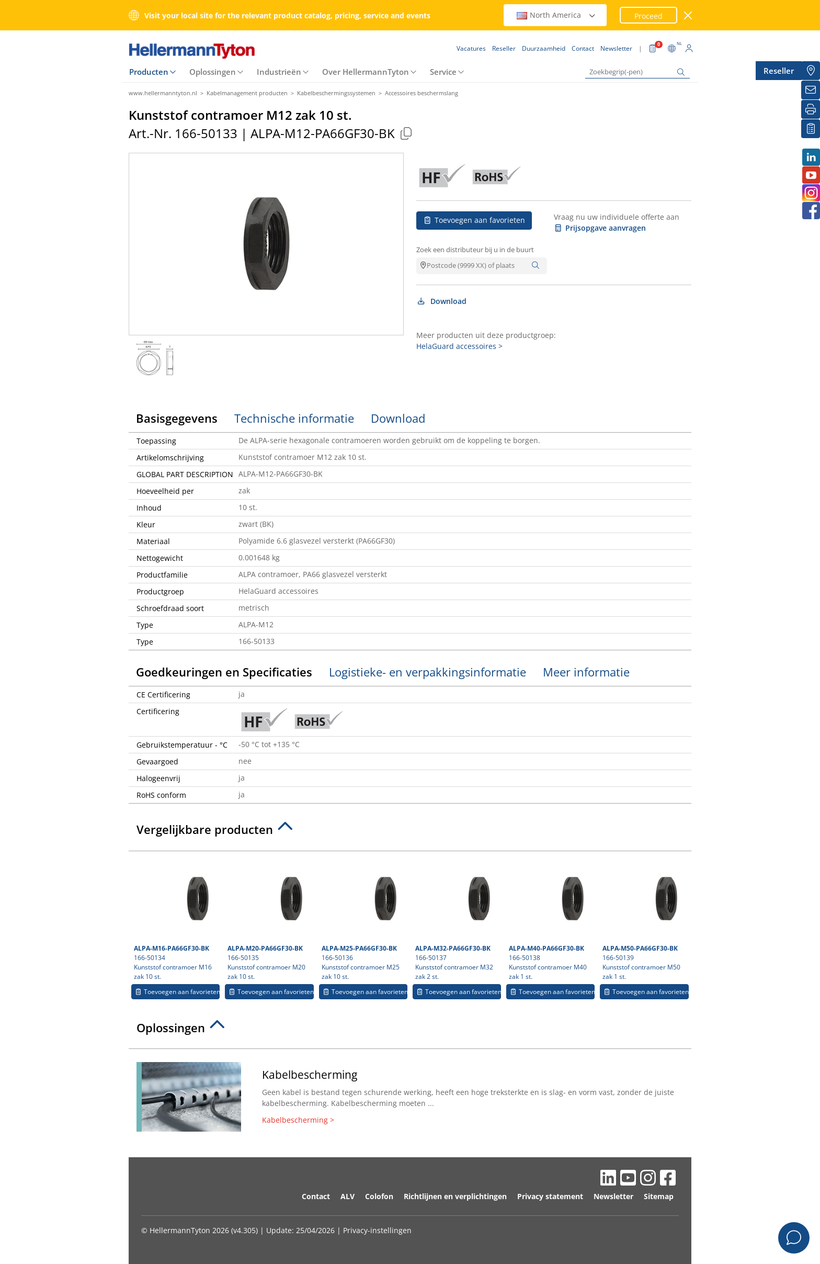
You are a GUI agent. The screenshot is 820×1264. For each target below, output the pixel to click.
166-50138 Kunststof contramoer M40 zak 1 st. (552, 918)
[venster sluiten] (688, 15)
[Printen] (810, 109)
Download (441, 301)
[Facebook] (810, 210)
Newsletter (613, 1196)
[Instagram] (810, 192)
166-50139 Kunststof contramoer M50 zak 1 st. (645, 918)
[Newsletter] (810, 90)
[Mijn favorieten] (810, 128)
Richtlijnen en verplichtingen (455, 1196)
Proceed (648, 16)
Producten (148, 71)
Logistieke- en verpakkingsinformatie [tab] (427, 672)
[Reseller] (810, 70)
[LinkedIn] (810, 157)
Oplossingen (212, 71)
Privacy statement (550, 1196)
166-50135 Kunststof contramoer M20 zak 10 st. (270, 918)
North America (556, 15)
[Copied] (406, 133)
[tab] (410, 832)
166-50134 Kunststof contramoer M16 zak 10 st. (177, 918)
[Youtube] (810, 175)
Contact (316, 1196)
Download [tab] (398, 418)
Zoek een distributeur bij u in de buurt (475, 249)
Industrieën (279, 71)
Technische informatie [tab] (294, 418)
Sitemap (659, 1196)
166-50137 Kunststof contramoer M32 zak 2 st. (458, 918)
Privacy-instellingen (377, 1230)
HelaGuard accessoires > (459, 346)
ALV (347, 1196)
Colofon (379, 1196)
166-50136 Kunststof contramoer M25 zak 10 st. (364, 918)
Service (443, 71)
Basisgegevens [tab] (177, 418)
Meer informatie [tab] (586, 672)
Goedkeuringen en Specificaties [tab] (224, 672)
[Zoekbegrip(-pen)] (637, 71)
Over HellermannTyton (365, 71)
